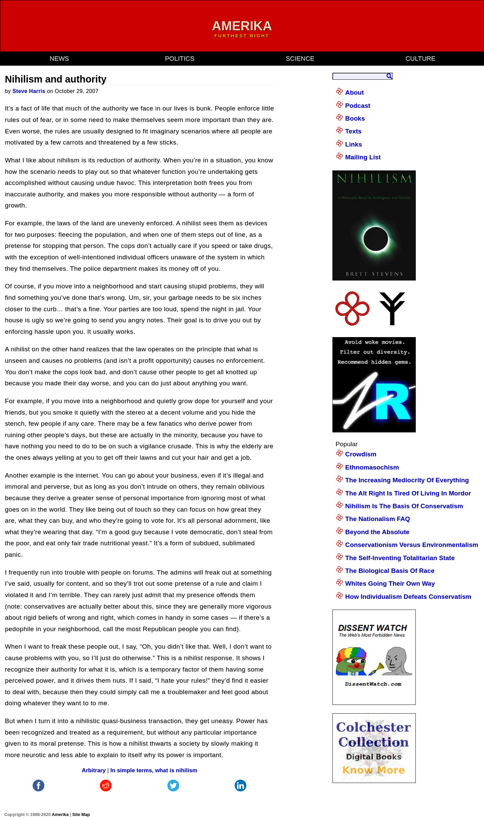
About (354, 92)
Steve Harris (28, 91)
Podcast (357, 105)
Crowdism (360, 454)
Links (353, 144)
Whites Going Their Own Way (390, 583)
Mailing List (363, 157)
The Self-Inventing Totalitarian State (400, 557)
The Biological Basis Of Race (390, 570)
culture (420, 58)
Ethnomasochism (372, 467)
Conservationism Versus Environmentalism (411, 544)
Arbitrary (94, 770)
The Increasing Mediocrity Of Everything (407, 480)
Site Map (81, 814)
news (59, 58)
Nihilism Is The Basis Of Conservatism (404, 506)
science (300, 58)
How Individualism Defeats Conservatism (408, 596)
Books (355, 118)
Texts (353, 131)
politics (179, 58)
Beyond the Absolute (377, 531)
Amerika (60, 814)
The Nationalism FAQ (377, 518)
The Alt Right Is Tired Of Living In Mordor (408, 493)
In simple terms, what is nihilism (153, 770)
